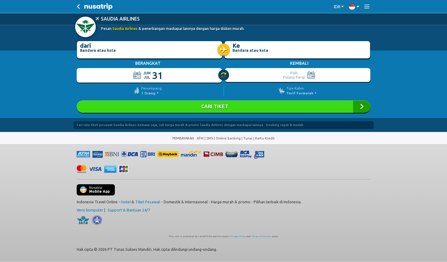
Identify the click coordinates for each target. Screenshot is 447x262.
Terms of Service (261, 236)
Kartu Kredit (265, 138)
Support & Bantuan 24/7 (129, 210)
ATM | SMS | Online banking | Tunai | (226, 138)
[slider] (223, 75)
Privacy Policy (238, 236)
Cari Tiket (224, 106)
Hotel (126, 202)
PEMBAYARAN (183, 138)
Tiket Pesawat (147, 202)
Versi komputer (90, 210)
